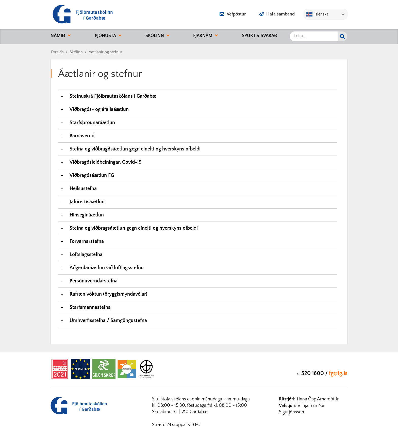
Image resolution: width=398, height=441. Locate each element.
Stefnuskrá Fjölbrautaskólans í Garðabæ (113, 96)
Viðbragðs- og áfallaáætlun (99, 109)
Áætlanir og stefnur (105, 52)
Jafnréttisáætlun (87, 201)
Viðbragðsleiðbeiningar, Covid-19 (106, 162)
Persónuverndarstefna (94, 281)
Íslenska (317, 14)
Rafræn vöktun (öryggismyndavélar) (108, 294)
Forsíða (57, 52)
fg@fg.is (338, 373)
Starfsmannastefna (90, 307)
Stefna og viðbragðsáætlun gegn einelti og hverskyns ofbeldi (135, 148)
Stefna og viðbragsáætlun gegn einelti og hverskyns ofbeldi (134, 228)
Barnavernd (82, 136)
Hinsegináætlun (87, 215)
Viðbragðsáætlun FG (92, 175)
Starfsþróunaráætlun (92, 122)
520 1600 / (315, 373)
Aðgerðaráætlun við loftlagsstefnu (107, 267)
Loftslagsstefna (86, 254)
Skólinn (76, 52)
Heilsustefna (83, 188)
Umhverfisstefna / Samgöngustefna (108, 320)
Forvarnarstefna (87, 241)
